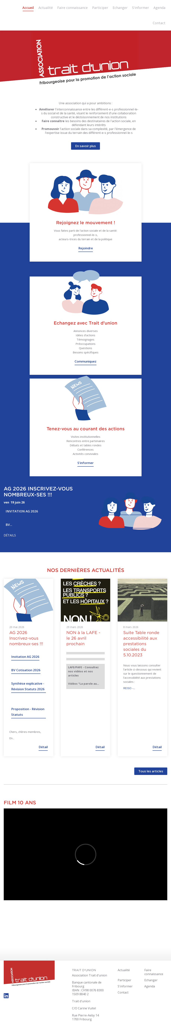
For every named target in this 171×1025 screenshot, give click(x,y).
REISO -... (129, 688)
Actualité (45, 7)
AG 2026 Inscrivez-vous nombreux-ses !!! (38, 492)
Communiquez (85, 361)
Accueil (28, 7)
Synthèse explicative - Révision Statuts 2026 (28, 686)
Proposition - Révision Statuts (27, 712)
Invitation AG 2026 (22, 511)
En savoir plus (85, 146)
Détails (10, 535)
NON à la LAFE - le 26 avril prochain (83, 638)
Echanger (120, 7)
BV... (9, 524)
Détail (43, 747)
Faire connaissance (72, 7)
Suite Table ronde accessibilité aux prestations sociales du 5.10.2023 (141, 643)
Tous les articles (150, 771)
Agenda (159, 7)
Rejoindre (85, 248)
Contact (159, 23)
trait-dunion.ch (29, 973)
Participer (100, 7)
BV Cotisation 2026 (25, 670)
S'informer (140, 7)
